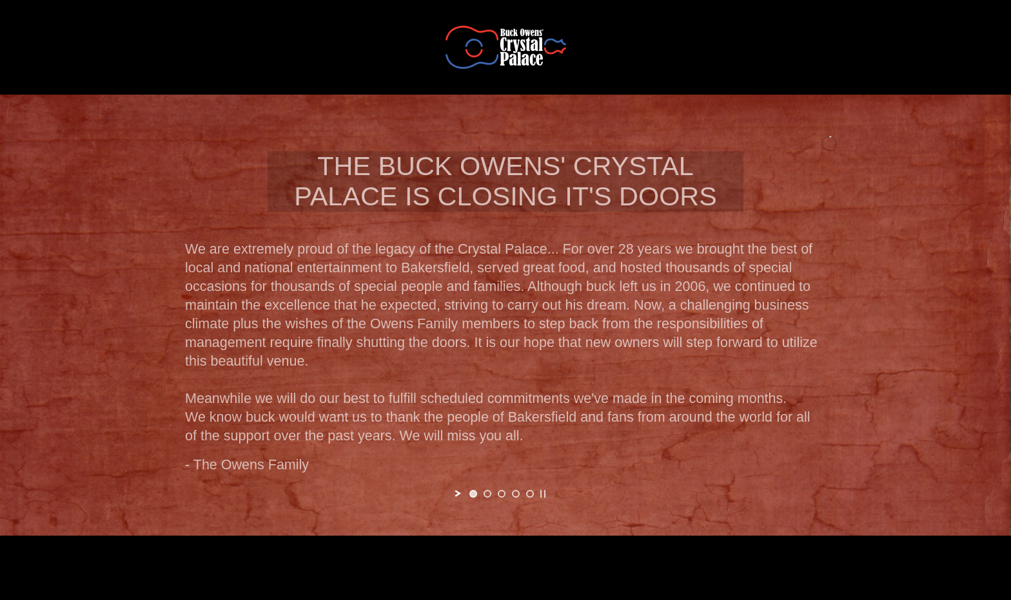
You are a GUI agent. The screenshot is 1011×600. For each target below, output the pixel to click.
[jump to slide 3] (501, 494)
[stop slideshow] (542, 494)
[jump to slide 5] (530, 494)
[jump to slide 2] (487, 494)
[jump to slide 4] (516, 494)
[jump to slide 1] (473, 494)
